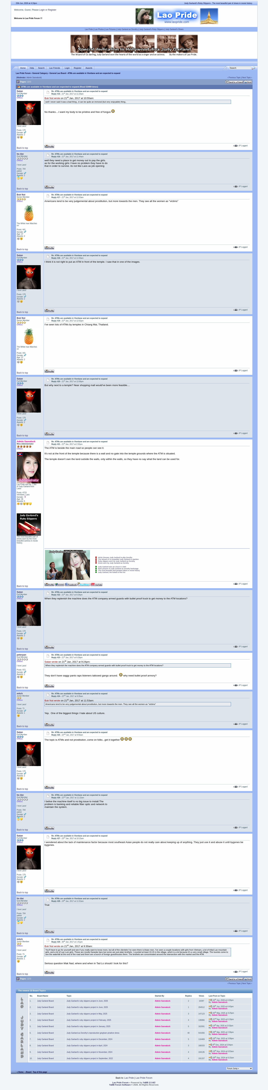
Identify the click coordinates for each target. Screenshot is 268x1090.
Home (23, 68)
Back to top (22, 148)
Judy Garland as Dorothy (127, 29)
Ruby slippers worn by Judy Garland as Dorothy (116, 561)
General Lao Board (58, 73)
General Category (40, 73)
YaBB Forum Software (120, 1085)
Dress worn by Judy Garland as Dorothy (113, 563)
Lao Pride (89, 29)
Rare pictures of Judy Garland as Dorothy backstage (118, 569)
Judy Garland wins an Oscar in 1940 (112, 567)
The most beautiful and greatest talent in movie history (119, 570)
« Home (20, 1072)
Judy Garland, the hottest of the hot (111, 572)
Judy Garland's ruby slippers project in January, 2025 (88, 1026)
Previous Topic (235, 78)
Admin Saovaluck (34, 78)
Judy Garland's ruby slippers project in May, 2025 (87, 1014)
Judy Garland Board (45, 1001)
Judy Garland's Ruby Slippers (151, 29)
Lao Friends (54, 68)
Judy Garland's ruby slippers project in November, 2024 (89, 1052)
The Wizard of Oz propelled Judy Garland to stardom (118, 559)
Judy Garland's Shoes (174, 29)
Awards (89, 68)
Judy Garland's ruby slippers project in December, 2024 (89, 1039)
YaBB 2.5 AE (149, 1082)
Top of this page (40, 1072)
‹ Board (28, 1072)
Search (41, 68)
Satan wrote (51, 662)
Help (32, 68)
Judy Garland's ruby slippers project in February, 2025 (89, 1020)
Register (52, 10)
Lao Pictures (110, 29)
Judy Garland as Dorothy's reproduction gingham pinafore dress (93, 1033)
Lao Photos (99, 29)
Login (42, 10)
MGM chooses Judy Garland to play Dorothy (115, 557)
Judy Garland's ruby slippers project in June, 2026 (87, 1001)
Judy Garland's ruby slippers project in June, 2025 (87, 1007)
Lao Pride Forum (23, 73)
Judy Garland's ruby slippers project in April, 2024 (87, 1046)
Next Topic (246, 78)
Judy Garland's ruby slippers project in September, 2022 (90, 1058)
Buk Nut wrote (52, 98)
